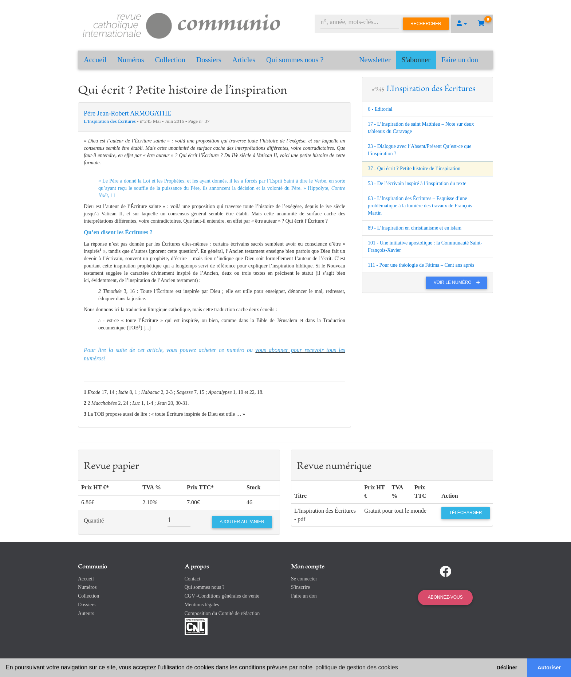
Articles (243, 60)
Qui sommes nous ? (294, 60)
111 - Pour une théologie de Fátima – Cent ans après (421, 265)
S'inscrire (300, 587)
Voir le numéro (459, 282)
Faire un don (459, 60)
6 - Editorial (380, 109)
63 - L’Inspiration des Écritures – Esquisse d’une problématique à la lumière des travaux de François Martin (420, 206)
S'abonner (416, 60)
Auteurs (86, 613)
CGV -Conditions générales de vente (222, 596)
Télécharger (465, 512)
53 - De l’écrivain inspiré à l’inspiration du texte (417, 183)
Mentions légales (202, 604)
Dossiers (208, 60)
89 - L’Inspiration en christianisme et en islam (414, 228)
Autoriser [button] (549, 667)
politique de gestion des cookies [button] (356, 667)
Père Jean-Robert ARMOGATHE (127, 113)
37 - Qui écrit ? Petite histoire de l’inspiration (414, 168)
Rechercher (425, 23)
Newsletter (375, 60)
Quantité (94, 520)
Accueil (95, 60)
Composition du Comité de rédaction (222, 613)
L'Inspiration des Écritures (110, 121)
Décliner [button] (507, 667)
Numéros (130, 60)
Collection (170, 60)
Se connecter (304, 579)
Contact (193, 579)
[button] (461, 24)
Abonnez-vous (445, 597)
